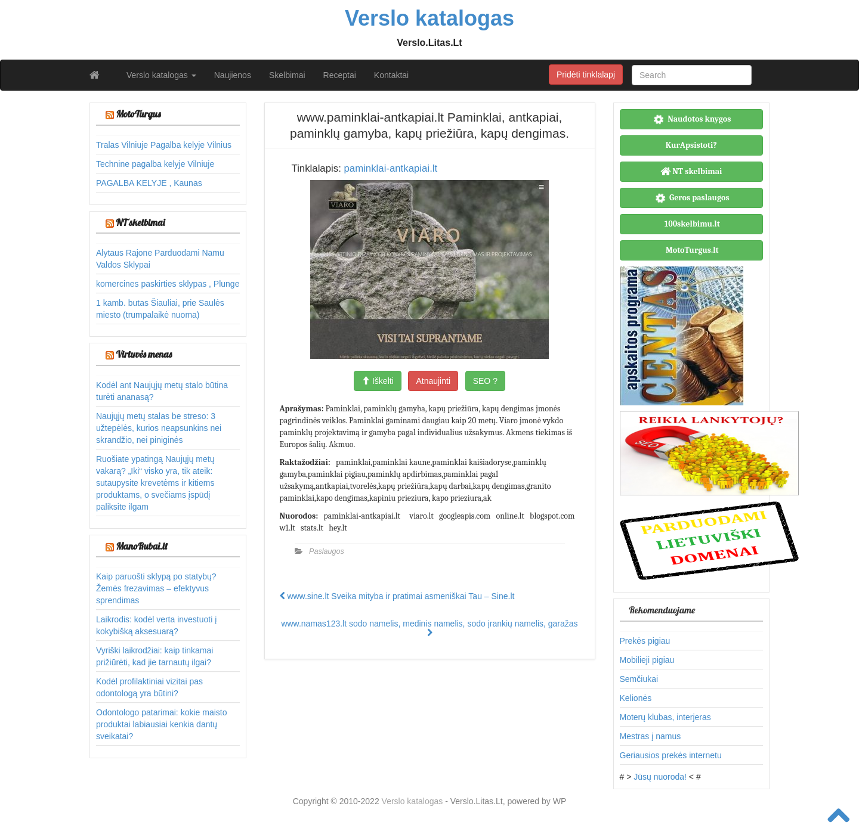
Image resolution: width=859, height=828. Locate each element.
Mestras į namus (650, 736)
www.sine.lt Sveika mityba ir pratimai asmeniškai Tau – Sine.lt (397, 596)
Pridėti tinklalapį (586, 74)
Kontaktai (391, 75)
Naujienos (232, 75)
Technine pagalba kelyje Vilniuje (155, 164)
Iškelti (377, 381)
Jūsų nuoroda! (660, 777)
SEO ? (485, 381)
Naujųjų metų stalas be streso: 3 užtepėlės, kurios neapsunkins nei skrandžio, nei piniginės (158, 428)
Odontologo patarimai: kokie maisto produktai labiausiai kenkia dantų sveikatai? (161, 724)
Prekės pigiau (645, 641)
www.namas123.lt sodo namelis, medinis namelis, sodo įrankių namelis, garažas (429, 628)
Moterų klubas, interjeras (665, 717)
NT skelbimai (140, 222)
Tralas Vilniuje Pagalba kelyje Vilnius (163, 145)
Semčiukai (639, 679)
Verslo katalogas (161, 75)
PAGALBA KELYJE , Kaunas (149, 183)
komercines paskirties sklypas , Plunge (167, 284)
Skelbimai (287, 75)
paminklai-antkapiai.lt (390, 168)
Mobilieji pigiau (647, 660)
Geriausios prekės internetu (671, 755)
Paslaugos (326, 551)
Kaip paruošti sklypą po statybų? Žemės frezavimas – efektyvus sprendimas (156, 588)
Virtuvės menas (144, 354)
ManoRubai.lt (141, 546)
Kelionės (636, 698)
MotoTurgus (138, 114)
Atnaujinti (433, 381)
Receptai (339, 75)
